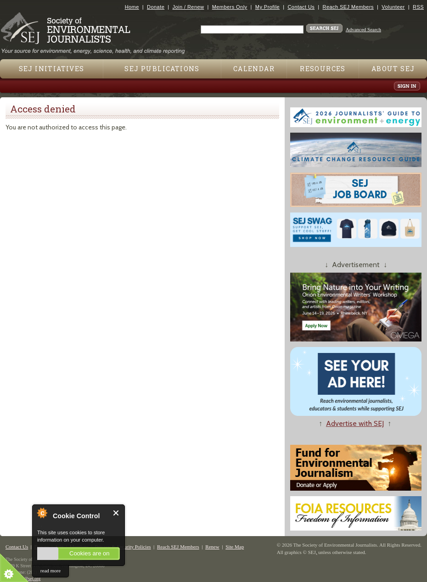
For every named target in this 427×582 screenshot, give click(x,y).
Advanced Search (363, 29)
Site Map (234, 546)
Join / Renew (188, 7)
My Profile (267, 7)
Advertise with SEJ (355, 423)
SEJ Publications (161, 68)
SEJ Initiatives (51, 68)
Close (116, 513)
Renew (212, 546)
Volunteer (393, 7)
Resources (323, 68)
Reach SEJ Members (348, 7)
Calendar (254, 68)
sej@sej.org (29, 578)
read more (50, 570)
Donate (155, 7)
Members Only (229, 7)
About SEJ (393, 68)
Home (132, 7)
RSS (418, 7)
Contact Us (301, 7)
